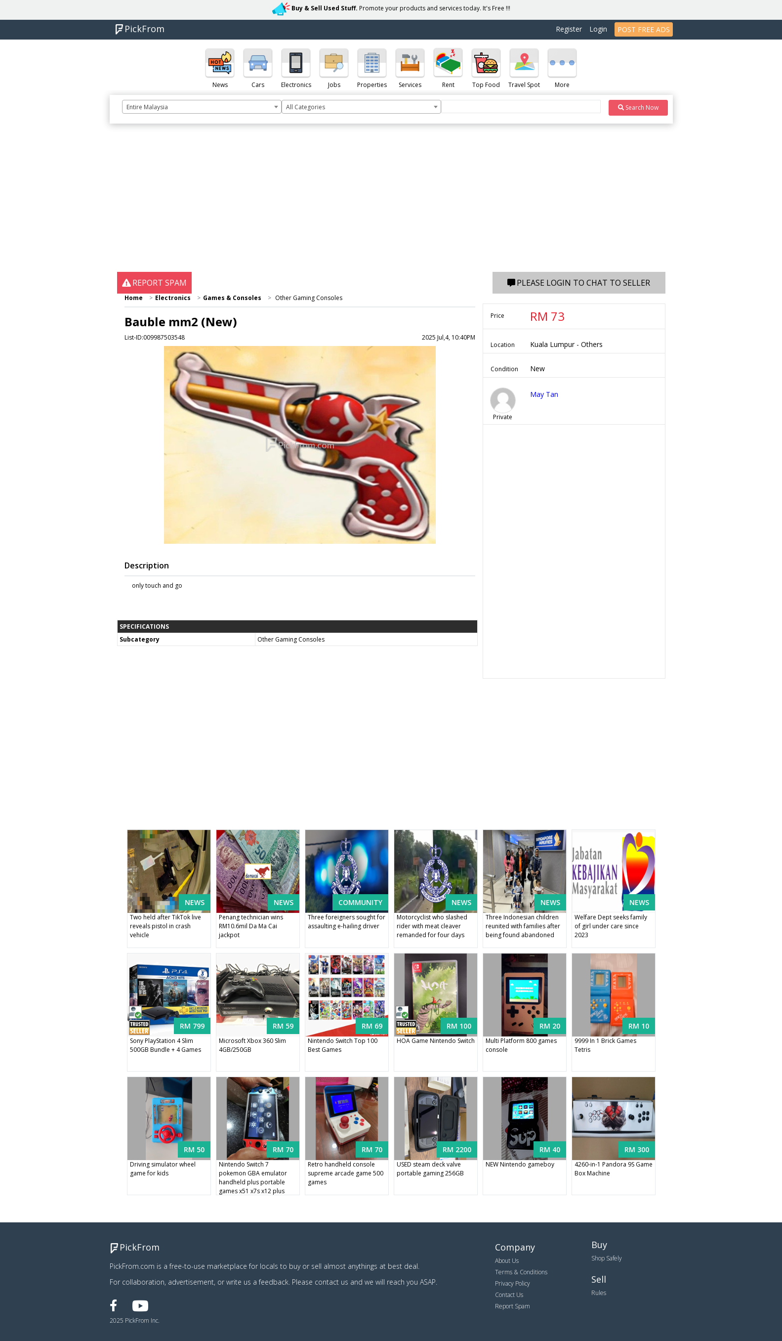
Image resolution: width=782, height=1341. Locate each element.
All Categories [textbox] (305, 107)
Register (569, 29)
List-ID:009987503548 (154, 337)
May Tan (544, 394)
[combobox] (202, 107)
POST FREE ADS (643, 29)
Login (598, 29)
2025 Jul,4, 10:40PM (448, 337)
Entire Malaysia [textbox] (147, 107)
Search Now (638, 107)
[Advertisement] (391, 202)
